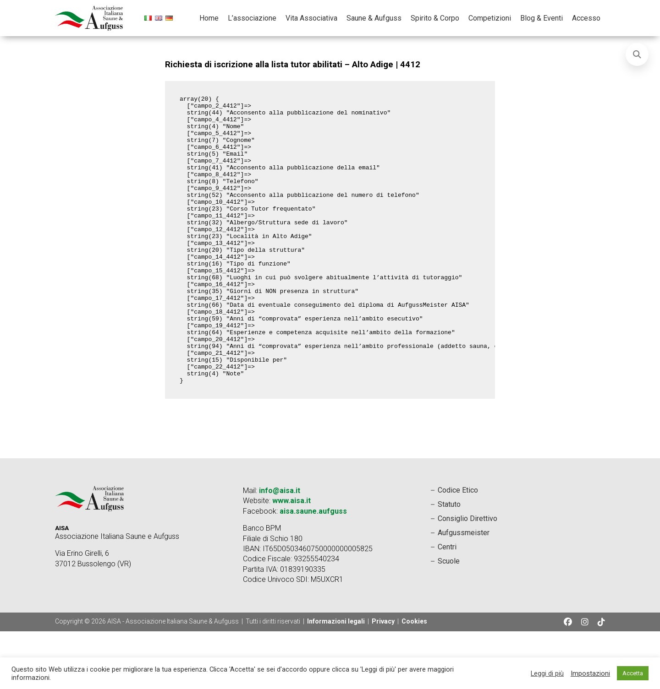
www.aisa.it (291, 558)
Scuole (449, 618)
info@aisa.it (279, 548)
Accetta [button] (632, 673)
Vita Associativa (311, 18)
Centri (447, 604)
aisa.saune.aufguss (313, 568)
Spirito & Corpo (435, 18)
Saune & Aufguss (374, 18)
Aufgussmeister (464, 590)
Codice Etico (458, 547)
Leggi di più (547, 673)
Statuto (449, 562)
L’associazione (252, 18)
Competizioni (489, 18)
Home (209, 18)
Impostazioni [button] (590, 673)
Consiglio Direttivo (467, 576)
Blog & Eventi (541, 18)
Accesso (586, 18)
